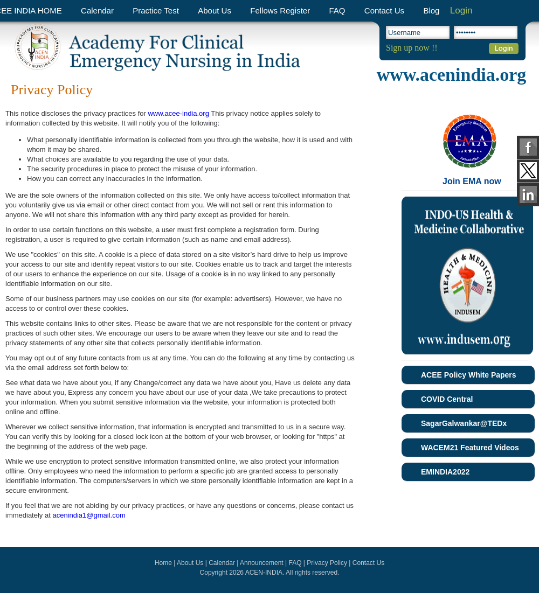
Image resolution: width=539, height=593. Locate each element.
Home (163, 563)
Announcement (262, 563)
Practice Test (156, 10)
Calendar (97, 10)
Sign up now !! (412, 47)
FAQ (337, 10)
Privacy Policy (327, 563)
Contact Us (384, 10)
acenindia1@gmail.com (88, 515)
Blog (431, 10)
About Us (214, 10)
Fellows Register (280, 10)
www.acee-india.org (178, 113)
